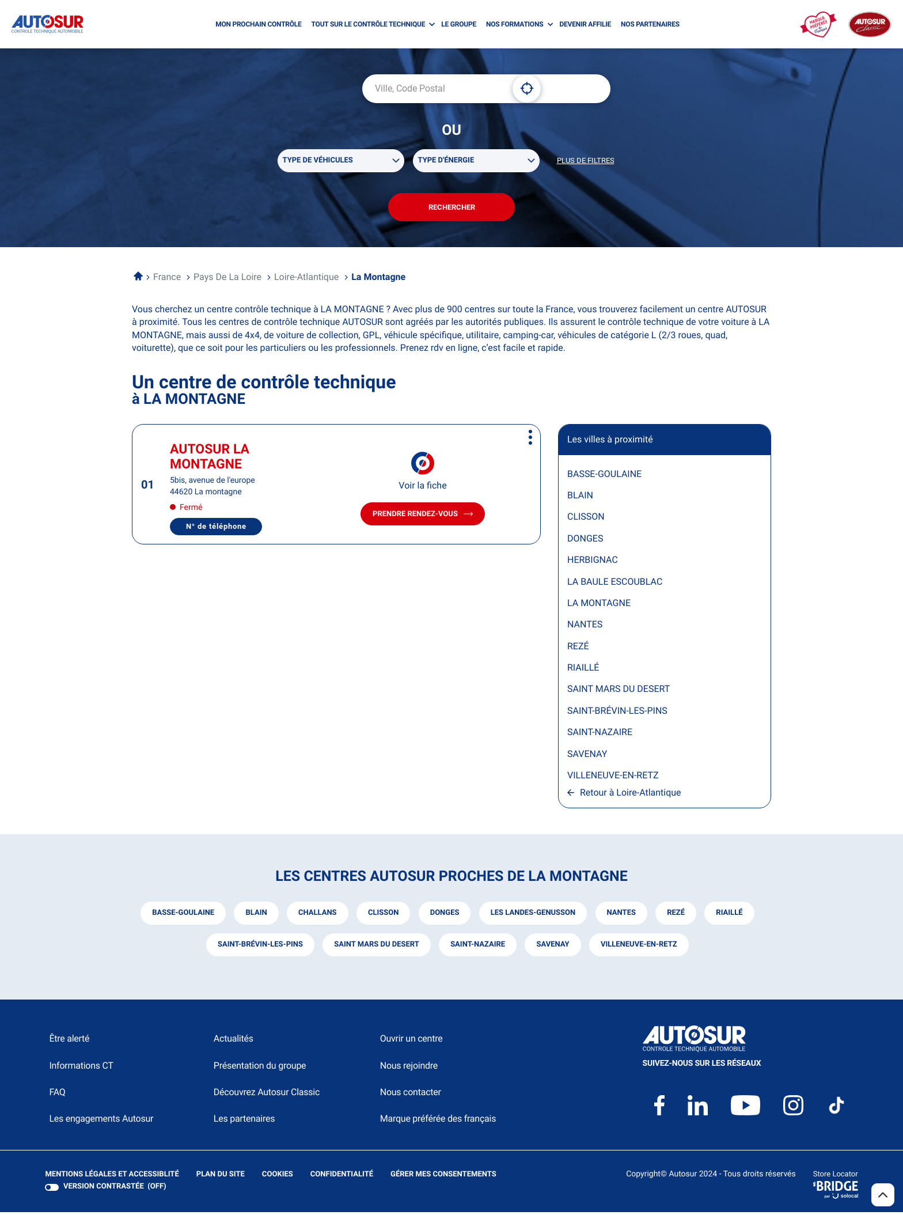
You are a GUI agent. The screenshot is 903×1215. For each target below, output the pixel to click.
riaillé (731, 915)
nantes (622, 915)
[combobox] (433, 88)
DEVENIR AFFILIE (585, 24)
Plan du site (220, 1177)
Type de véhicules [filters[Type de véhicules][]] (318, 161)
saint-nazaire (477, 947)
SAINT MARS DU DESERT (618, 691)
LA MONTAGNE (599, 605)
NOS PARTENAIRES (650, 24)
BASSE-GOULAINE (604, 476)
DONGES (585, 540)
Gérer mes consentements (442, 1177)
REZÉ (578, 648)
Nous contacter (410, 1094)
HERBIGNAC (592, 562)
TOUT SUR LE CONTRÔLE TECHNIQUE (369, 24)
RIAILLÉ (583, 670)
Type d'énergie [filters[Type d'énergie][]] (446, 161)
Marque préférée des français (438, 1121)
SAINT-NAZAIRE (599, 734)
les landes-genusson (533, 915)
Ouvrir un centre (411, 1041)
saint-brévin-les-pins (259, 947)
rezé (677, 915)
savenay (553, 947)
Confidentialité (341, 1177)
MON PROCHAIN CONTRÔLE (258, 24)
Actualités (233, 1041)
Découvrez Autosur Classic (267, 1094)
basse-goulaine (181, 915)
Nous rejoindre (409, 1068)
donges (444, 915)
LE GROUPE (458, 24)
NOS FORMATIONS (514, 24)
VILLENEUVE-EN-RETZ (613, 777)
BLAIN (580, 497)
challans (316, 915)
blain (254, 915)
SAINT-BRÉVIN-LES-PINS (617, 712)
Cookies (277, 1177)
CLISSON (586, 519)
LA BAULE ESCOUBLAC (614, 583)
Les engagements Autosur (101, 1121)
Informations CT (81, 1068)
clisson (382, 915)
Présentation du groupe (260, 1068)
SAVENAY (587, 756)
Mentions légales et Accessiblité (112, 1177)
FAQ (57, 1094)
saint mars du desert (376, 947)
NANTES (584, 627)
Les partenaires (244, 1121)
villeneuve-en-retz (639, 947)
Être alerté (69, 1041)
